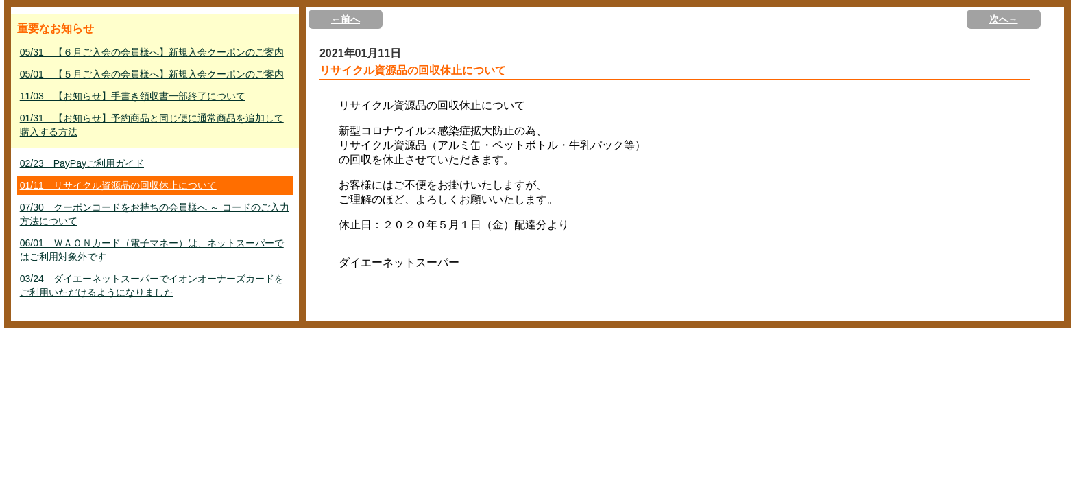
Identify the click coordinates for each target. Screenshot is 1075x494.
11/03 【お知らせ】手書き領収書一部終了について (132, 96)
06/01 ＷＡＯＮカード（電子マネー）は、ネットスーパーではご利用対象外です (152, 249)
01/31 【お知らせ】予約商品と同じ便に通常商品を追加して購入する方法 (152, 125)
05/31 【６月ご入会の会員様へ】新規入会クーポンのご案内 (152, 52)
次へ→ (1003, 19)
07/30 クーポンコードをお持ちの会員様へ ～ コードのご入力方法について (154, 214)
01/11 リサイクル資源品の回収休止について (118, 185)
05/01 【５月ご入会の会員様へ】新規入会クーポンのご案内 (152, 74)
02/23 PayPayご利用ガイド (82, 163)
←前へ (345, 19)
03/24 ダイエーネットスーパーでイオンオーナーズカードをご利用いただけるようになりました (152, 285)
